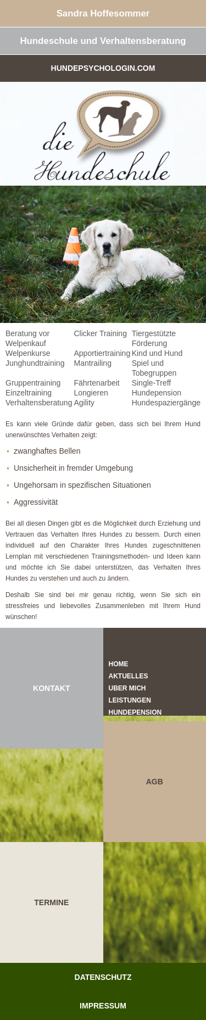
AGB (154, 781)
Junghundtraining (34, 363)
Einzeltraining (28, 392)
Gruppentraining (32, 382)
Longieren (91, 392)
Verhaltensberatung (38, 402)
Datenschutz (103, 977)
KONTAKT (51, 688)
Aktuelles (128, 676)
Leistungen (130, 700)
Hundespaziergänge (166, 402)
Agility (84, 402)
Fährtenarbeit (96, 382)
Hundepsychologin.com (103, 68)
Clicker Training (100, 333)
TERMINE (51, 902)
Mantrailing (92, 363)
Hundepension (156, 392)
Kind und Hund (157, 353)
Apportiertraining (102, 353)
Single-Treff (151, 382)
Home (119, 664)
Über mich (127, 688)
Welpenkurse (27, 353)
